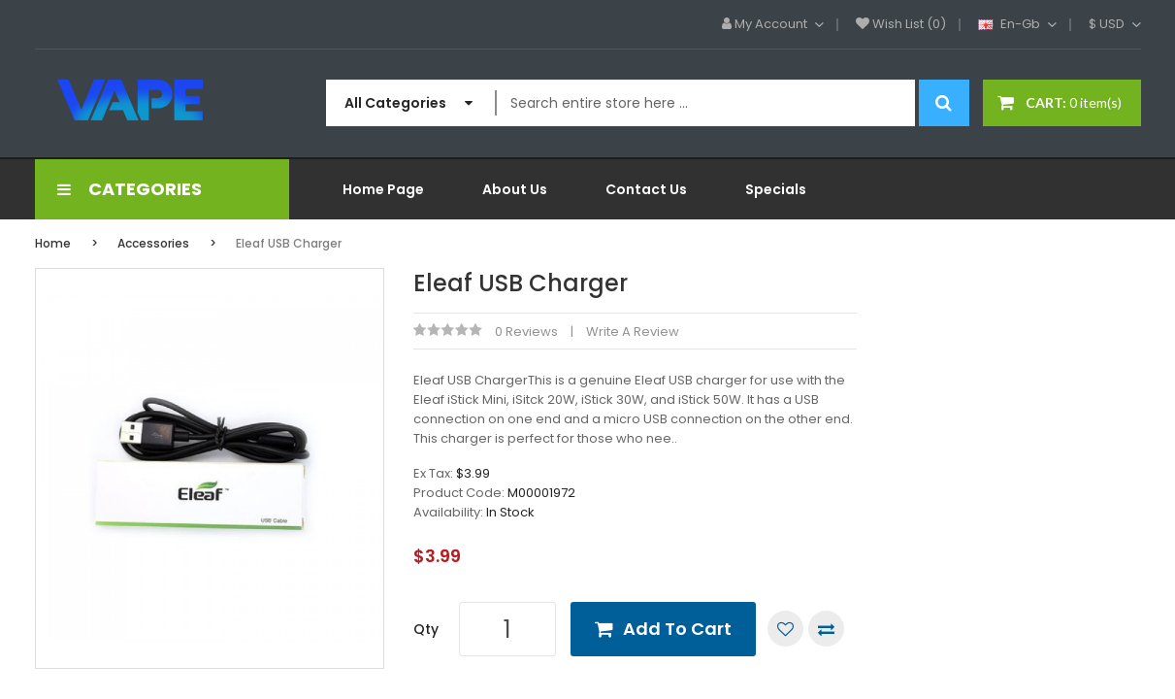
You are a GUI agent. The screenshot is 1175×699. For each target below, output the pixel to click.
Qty (426, 629)
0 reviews (526, 331)
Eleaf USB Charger (289, 243)
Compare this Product (826, 629)
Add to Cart (677, 628)
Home (53, 243)
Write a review (632, 331)
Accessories (153, 243)
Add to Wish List (785, 629)
